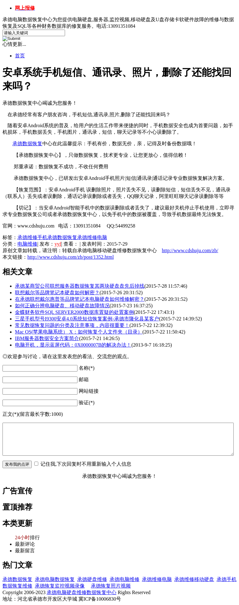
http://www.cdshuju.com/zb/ (190, 250)
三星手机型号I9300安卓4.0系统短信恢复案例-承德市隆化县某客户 (87, 318)
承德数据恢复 (27, 143)
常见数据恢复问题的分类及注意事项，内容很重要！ (72, 325)
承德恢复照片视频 (111, 585)
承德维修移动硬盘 (194, 579)
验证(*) (87, 402)
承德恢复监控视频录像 (60, 585)
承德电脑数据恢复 (55, 579)
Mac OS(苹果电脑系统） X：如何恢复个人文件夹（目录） (79, 331)
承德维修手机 (32, 237)
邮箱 (84, 379)
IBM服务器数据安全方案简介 (47, 338)
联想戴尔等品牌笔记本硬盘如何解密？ (57, 292)
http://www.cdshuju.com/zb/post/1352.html (70, 257)
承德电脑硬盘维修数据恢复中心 (81, 592)
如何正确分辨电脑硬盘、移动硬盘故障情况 (62, 305)
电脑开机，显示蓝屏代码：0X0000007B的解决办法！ (73, 345)
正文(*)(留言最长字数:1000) (32, 414)
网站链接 (89, 391)
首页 (20, 55)
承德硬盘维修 (92, 579)
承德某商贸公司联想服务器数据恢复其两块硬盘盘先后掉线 (79, 286)
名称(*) (87, 368)
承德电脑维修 (124, 579)
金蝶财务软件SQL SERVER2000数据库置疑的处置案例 (74, 312)
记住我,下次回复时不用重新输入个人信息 (85, 464)
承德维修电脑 (92, 237)
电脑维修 (27, 244)
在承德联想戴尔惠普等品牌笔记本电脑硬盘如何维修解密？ (79, 299)
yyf (57, 244)
